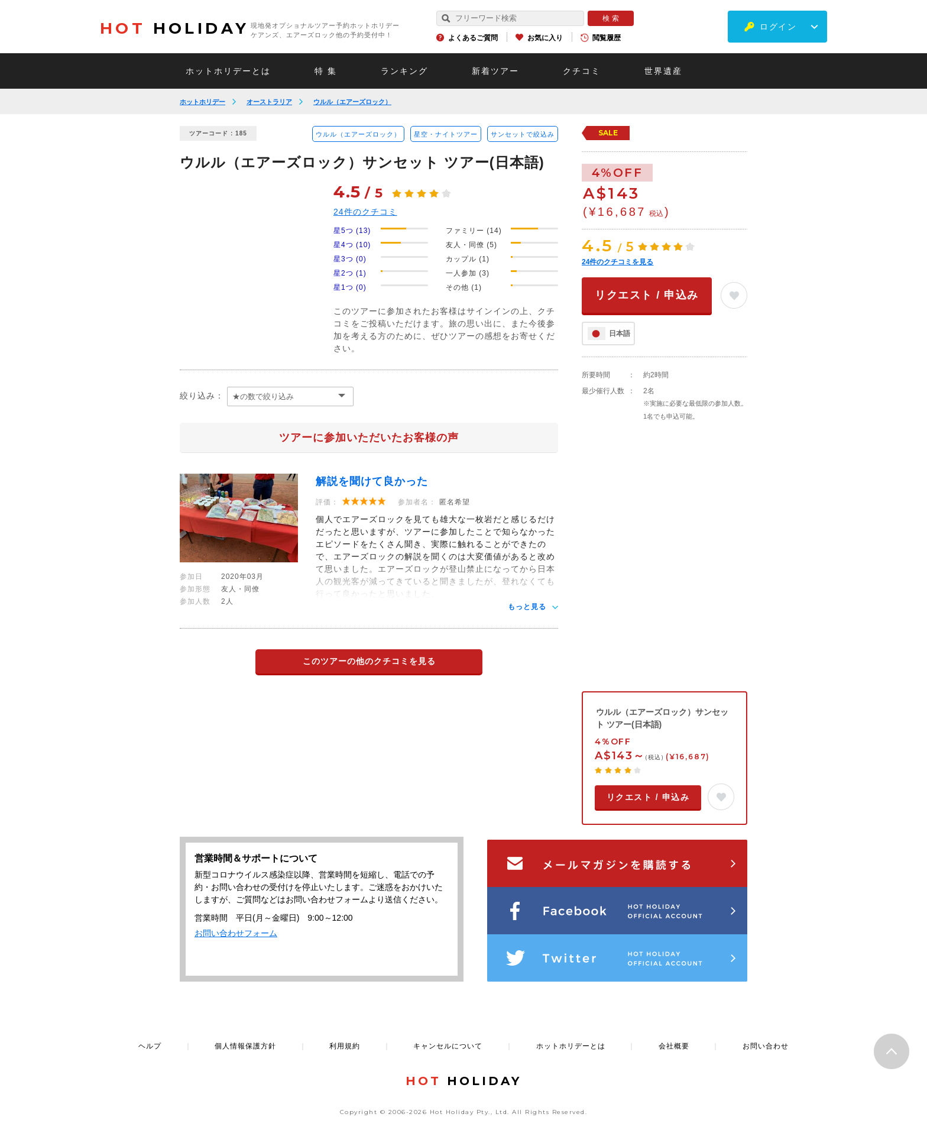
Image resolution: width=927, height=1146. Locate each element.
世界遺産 (663, 71)
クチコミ (582, 71)
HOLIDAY (174, 28)
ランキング (404, 71)
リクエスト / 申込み (647, 295)
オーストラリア (269, 101)
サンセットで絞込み (523, 134)
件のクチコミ (365, 211)
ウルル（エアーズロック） (352, 101)
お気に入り (545, 38)
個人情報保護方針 (245, 1046)
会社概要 (674, 1046)
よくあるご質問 (473, 38)
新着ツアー (495, 71)
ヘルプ (149, 1046)
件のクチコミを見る (617, 262)
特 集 (326, 71)
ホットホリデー (202, 101)
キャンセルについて (447, 1046)
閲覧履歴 (606, 38)
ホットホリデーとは (228, 71)
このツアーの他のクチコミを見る (369, 661)
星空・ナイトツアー (446, 134)
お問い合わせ (766, 1046)
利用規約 (344, 1046)
